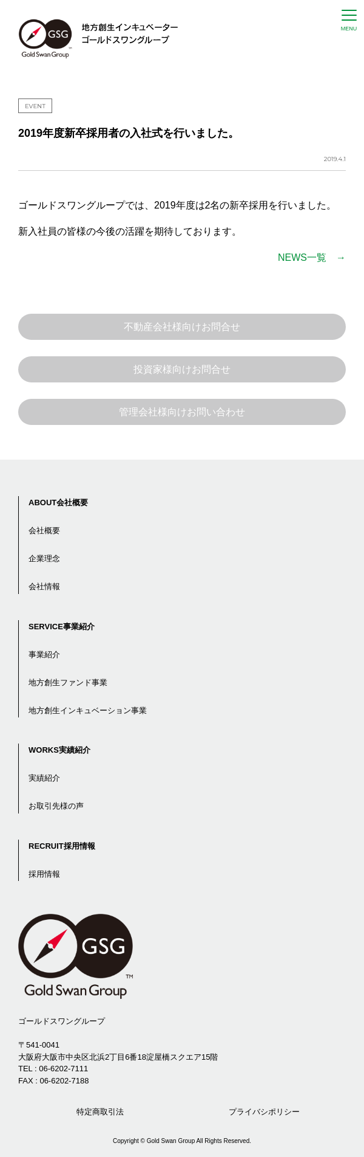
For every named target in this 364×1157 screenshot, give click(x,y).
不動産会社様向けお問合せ (182, 327)
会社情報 (44, 586)
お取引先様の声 (56, 805)
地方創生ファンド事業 (68, 682)
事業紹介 (44, 654)
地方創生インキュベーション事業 (88, 710)
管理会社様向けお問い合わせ (182, 412)
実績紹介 (44, 777)
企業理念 (44, 558)
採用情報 (44, 874)
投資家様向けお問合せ (182, 369)
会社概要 (44, 530)
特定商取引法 (100, 1111)
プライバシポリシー (264, 1111)
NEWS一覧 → (312, 257)
